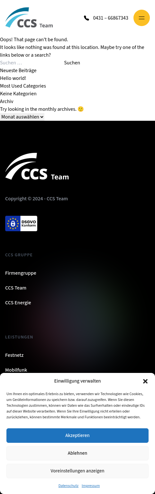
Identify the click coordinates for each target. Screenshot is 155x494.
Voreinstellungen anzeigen (78, 471)
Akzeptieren (77, 435)
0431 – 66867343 (110, 18)
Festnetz (14, 355)
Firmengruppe (20, 273)
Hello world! (13, 78)
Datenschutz (68, 486)
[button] (145, 381)
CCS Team (15, 287)
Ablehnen (77, 453)
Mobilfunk (16, 370)
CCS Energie (18, 302)
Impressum (91, 486)
